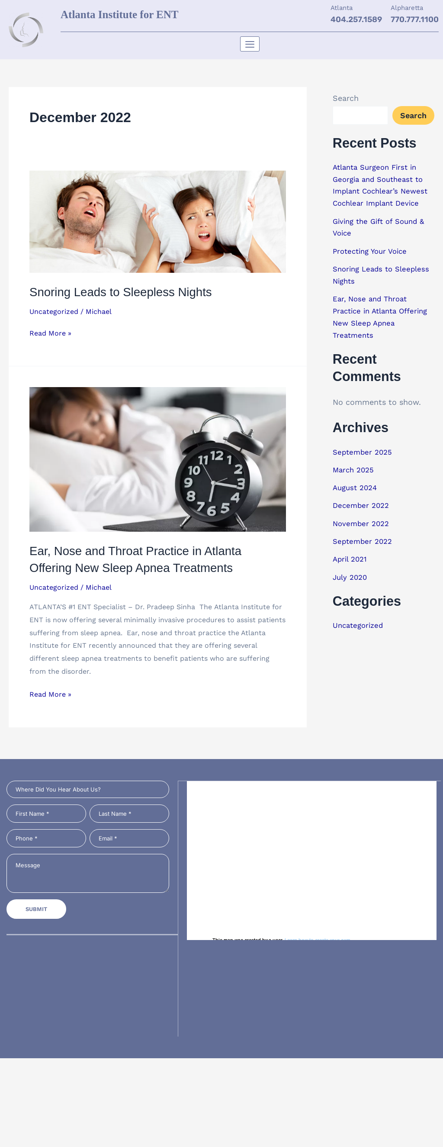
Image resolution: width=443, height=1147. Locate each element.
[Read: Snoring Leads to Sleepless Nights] (157, 221)
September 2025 (364, 447)
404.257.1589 (356, 19)
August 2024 (356, 482)
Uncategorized (53, 311)
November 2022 (362, 517)
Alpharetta (407, 8)
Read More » (50, 332)
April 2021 (351, 552)
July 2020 (351, 569)
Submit (36, 910)
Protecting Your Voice (373, 248)
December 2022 (362, 499)
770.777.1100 (415, 19)
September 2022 (364, 534)
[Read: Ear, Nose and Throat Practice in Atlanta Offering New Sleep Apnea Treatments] (157, 459)
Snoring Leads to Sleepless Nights (128, 291)
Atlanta (342, 8)
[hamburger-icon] (250, 44)
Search (346, 98)
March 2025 (355, 464)
